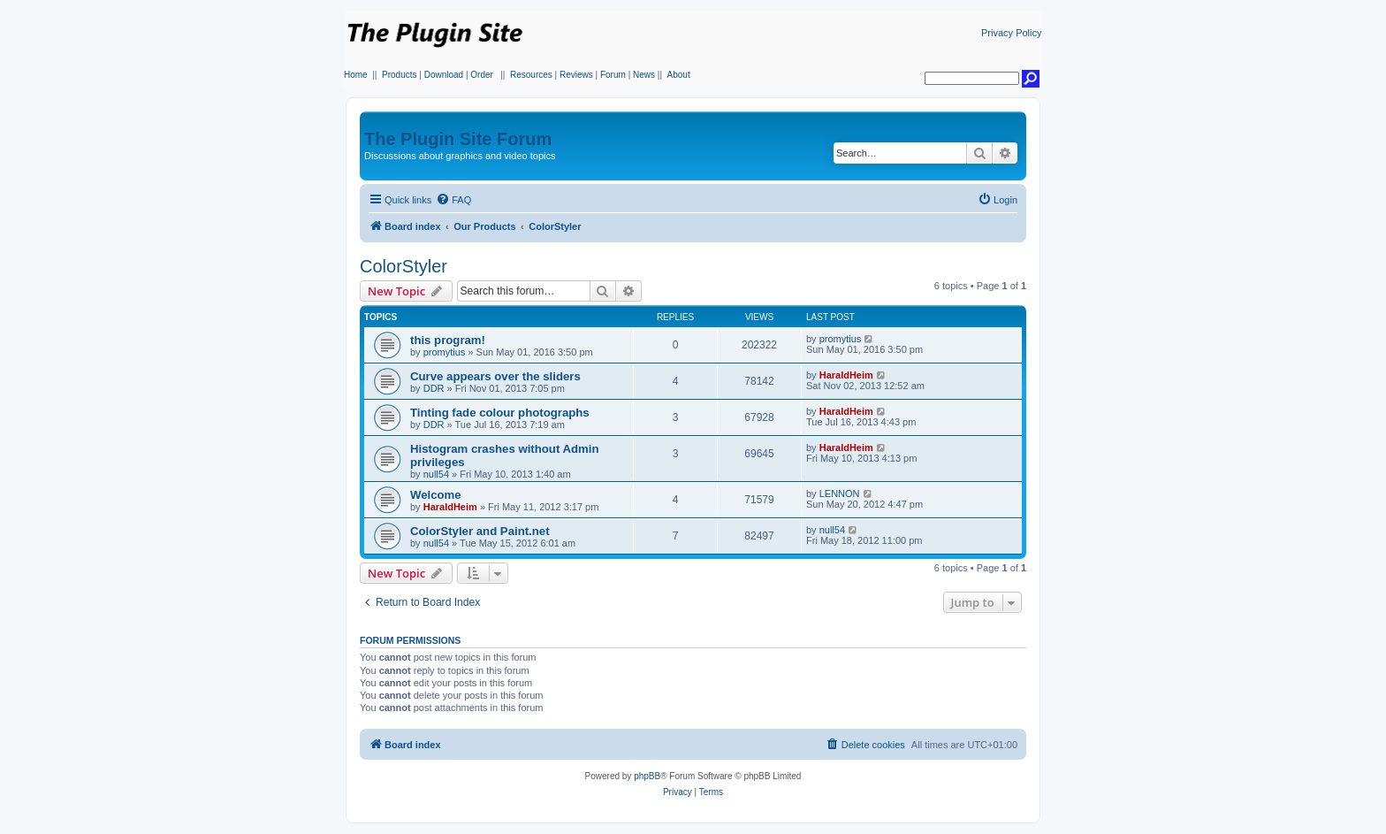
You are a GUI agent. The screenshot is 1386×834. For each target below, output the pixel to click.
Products (399, 75)
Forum (613, 75)
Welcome (435, 494)
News (644, 75)
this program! (447, 340)
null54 (436, 474)
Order (481, 75)
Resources (531, 75)
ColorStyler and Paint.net (480, 531)
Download (443, 75)
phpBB (647, 776)
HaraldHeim (846, 375)
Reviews (576, 75)
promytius (444, 352)
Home (356, 75)
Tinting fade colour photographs (500, 412)
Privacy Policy (1011, 32)
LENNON (839, 493)
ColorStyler (403, 266)
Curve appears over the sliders (495, 376)
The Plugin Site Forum (458, 139)
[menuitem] (453, 199)
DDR (434, 388)
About (678, 75)
